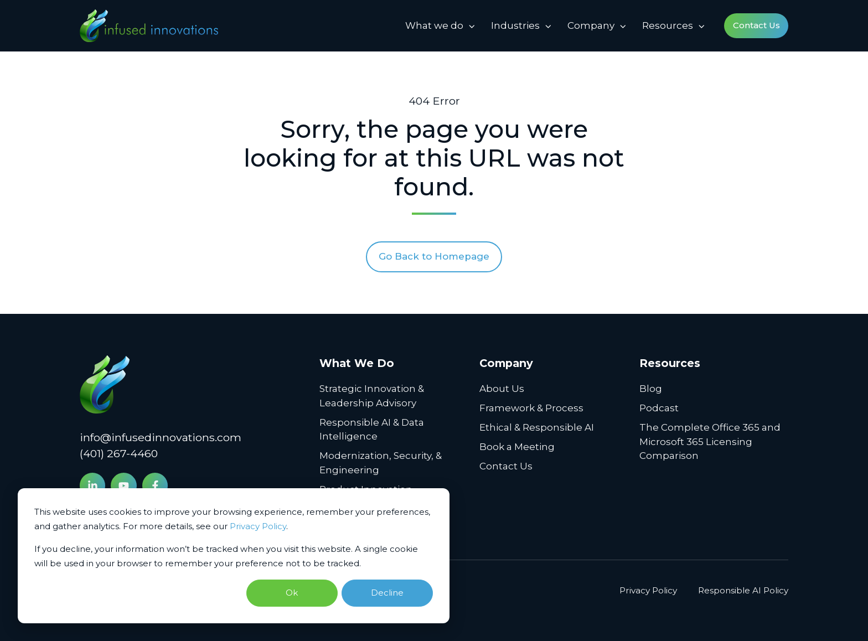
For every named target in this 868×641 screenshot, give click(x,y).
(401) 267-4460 (119, 453)
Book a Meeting (517, 446)
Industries (515, 25)
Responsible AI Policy (743, 590)
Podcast (659, 407)
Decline (387, 592)
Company (590, 25)
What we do (434, 25)
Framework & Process (531, 407)
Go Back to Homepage (434, 256)
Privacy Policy (258, 526)
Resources (667, 25)
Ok (292, 592)
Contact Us (756, 25)
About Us (501, 388)
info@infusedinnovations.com (160, 437)
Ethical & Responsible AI (536, 427)
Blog (650, 388)
